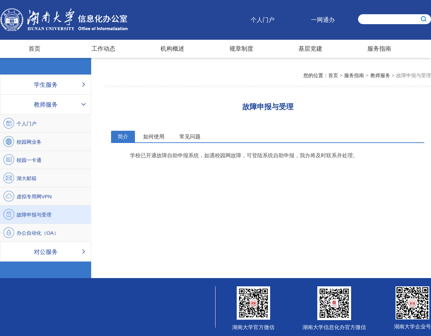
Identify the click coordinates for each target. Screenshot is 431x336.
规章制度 (241, 48)
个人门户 (263, 20)
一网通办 (323, 20)
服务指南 (379, 48)
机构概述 (172, 48)
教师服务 (380, 75)
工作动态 (103, 48)
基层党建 (310, 48)
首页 (34, 48)
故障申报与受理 (413, 75)
